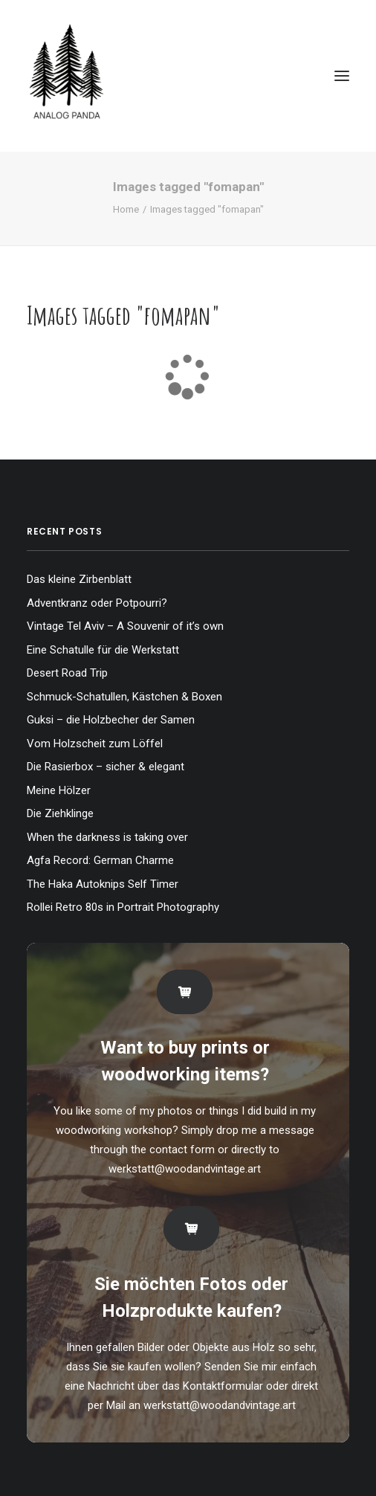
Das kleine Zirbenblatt (79, 579)
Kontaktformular (223, 1386)
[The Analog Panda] (188, 76)
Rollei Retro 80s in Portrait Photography (123, 907)
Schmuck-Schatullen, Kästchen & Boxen (124, 696)
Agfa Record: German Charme (100, 860)
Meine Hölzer (59, 790)
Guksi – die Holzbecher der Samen (111, 719)
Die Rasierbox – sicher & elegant (105, 766)
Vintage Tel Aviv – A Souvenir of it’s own (125, 626)
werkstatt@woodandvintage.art (184, 1169)
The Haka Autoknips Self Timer (102, 884)
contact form (182, 1149)
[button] (342, 76)
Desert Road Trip (67, 673)
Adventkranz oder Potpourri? (97, 603)
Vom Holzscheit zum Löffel (95, 743)
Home (126, 209)
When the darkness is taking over (107, 837)
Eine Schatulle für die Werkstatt (103, 650)
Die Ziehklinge (60, 813)
